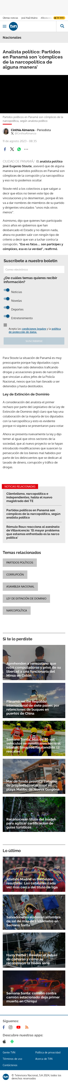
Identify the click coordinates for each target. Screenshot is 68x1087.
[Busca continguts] (62, 26)
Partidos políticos (19, 562)
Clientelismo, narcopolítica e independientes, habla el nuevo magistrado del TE (29, 497)
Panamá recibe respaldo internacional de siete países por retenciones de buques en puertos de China (32, 707)
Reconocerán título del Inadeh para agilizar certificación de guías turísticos (31, 823)
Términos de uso (12, 1058)
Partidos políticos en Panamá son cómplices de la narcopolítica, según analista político (33, 513)
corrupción (15, 574)
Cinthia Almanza (31, 130)
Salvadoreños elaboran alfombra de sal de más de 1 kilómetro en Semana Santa (33, 921)
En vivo (60, 18)
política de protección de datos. (35, 330)
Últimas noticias (10, 18)
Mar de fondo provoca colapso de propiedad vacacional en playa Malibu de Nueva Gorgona (32, 785)
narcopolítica (16, 610)
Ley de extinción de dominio (26, 598)
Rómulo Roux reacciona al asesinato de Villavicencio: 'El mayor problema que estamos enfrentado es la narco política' (32, 532)
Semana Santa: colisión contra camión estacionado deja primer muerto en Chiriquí (33, 997)
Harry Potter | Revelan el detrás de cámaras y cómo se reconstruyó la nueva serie (31, 959)
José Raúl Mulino (29, 18)
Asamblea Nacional (20, 586)
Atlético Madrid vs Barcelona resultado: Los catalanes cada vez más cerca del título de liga (32, 883)
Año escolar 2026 (49, 18)
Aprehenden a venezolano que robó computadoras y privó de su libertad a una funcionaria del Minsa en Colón (33, 669)
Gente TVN (9, 1052)
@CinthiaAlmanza (23, 133)
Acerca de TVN (43, 1058)
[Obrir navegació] (4, 26)
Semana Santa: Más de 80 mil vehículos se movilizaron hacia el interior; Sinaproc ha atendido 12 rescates (33, 745)
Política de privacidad (47, 1052)
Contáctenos (10, 1065)
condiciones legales (34, 328)
